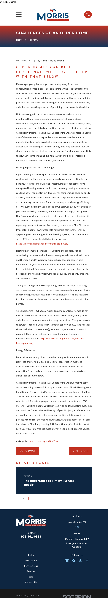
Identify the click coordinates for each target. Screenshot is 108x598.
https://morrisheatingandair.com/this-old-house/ (42, 243)
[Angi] (80, 560)
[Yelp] (73, 560)
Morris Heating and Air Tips (44, 441)
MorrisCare (31, 560)
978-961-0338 (31, 536)
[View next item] (29, 498)
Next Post (80, 451)
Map (77, 526)
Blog (31, 576)
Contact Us (31, 582)
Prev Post (28, 451)
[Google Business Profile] (67, 560)
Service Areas (31, 565)
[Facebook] (87, 560)
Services (31, 571)
